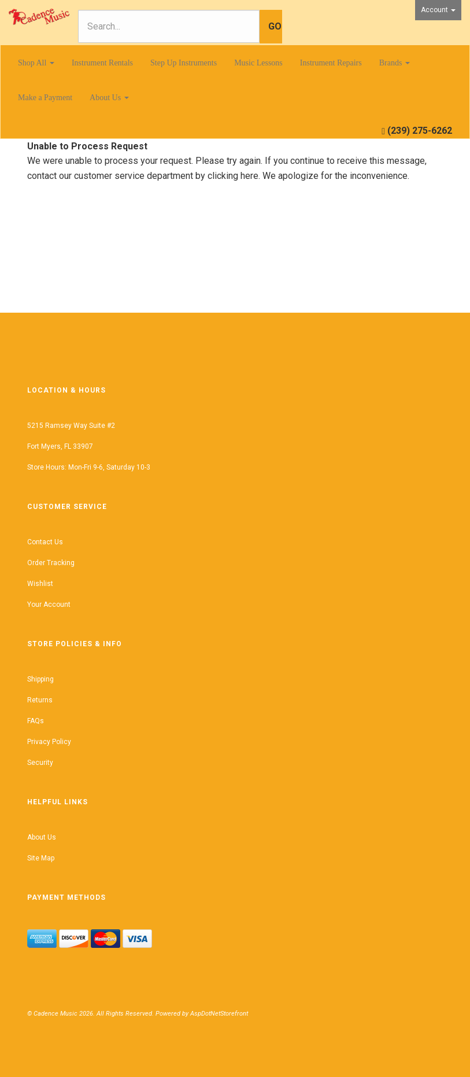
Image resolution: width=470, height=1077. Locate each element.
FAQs (35, 721)
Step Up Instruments (183, 62)
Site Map (40, 858)
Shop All (36, 62)
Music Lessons (258, 62)
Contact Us (45, 542)
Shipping (40, 679)
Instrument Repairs (331, 62)
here (249, 175)
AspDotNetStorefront (219, 1013)
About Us (109, 97)
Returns (40, 700)
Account (438, 10)
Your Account (49, 604)
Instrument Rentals (102, 62)
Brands (394, 62)
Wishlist (40, 584)
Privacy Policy (49, 742)
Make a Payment (45, 97)
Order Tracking (51, 563)
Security (40, 763)
